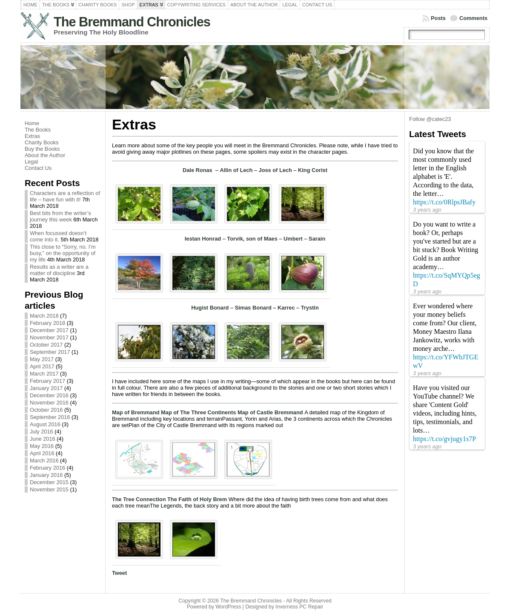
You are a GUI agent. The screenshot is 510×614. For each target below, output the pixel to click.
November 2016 (49, 402)
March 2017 (44, 373)
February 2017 (47, 381)
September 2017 (50, 352)
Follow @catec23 (430, 119)
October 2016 (46, 410)
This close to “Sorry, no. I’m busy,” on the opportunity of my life (63, 253)
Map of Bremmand (136, 412)
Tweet (119, 573)
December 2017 (49, 330)
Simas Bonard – (256, 307)
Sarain (317, 238)
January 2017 (46, 388)
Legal (31, 161)
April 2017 (42, 366)
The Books (38, 129)
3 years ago (427, 210)
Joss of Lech (275, 170)
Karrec (286, 307)
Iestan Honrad (203, 238)
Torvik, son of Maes (252, 238)
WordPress (228, 607)
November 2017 (49, 337)
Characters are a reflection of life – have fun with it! (65, 196)
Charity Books (42, 142)
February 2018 (47, 323)
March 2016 (44, 460)
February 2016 (47, 468)
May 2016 (42, 446)
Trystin (310, 307)
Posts (438, 18)
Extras (32, 136)
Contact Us (38, 168)
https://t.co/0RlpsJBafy (444, 202)
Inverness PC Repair (299, 607)
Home (32, 123)
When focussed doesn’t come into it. (58, 236)
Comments (473, 18)
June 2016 (42, 439)
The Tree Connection (139, 499)
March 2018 (44, 316)
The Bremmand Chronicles (132, 21)
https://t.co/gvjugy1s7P (444, 438)
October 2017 (46, 344)
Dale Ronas (198, 170)
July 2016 (41, 431)
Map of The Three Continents (199, 412)
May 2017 (42, 359)
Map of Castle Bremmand (271, 412)
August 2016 (45, 424)
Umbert (293, 238)
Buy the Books (42, 149)
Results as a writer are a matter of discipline (59, 270)
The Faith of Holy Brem (198, 499)
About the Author (45, 155)
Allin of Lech (236, 170)
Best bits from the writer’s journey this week (60, 216)
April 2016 (42, 453)
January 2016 (46, 475)
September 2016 (50, 417)
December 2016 (49, 395)
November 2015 (49, 489)
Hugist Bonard (210, 307)
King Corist (312, 170)
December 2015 (49, 482)
